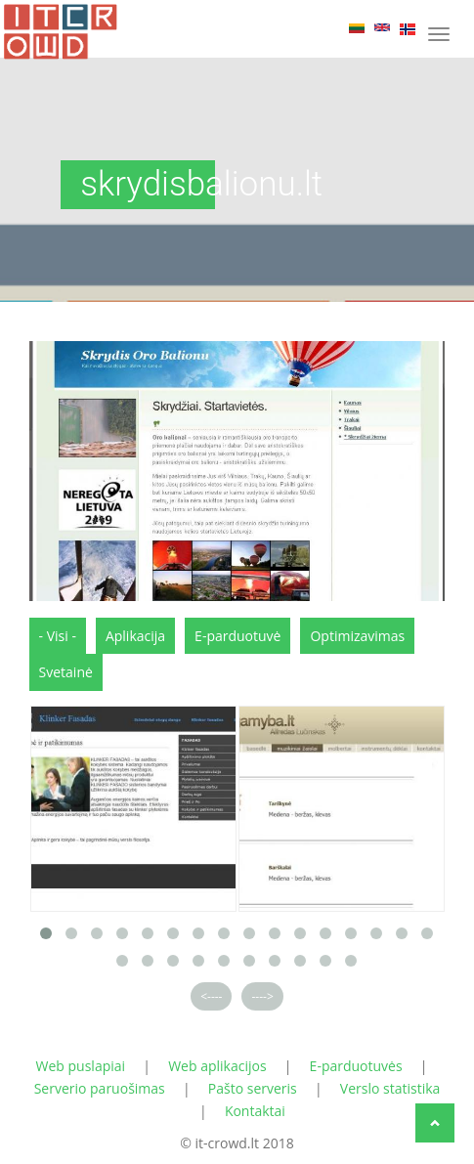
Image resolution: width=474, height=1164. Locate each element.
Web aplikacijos (217, 1065)
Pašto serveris (252, 1088)
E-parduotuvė (237, 635)
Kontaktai (255, 1110)
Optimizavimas (357, 635)
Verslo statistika (390, 1088)
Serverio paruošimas (99, 1088)
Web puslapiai (81, 1065)
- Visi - (57, 635)
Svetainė (66, 672)
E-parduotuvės (356, 1065)
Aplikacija (135, 635)
